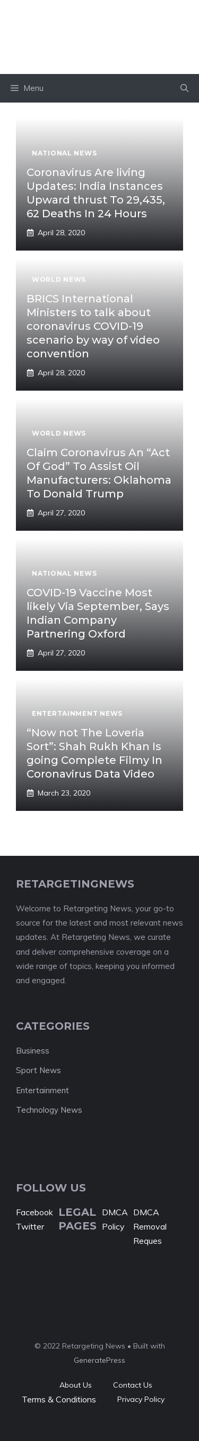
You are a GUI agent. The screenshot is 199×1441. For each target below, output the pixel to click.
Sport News (38, 1070)
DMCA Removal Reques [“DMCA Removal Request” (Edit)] (150, 1226)
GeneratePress (99, 1360)
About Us (75, 1385)
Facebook (34, 1212)
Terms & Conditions (59, 1399)
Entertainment (42, 1090)
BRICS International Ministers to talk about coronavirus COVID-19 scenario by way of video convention (93, 326)
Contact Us (132, 1385)
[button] (184, 88)
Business (32, 1051)
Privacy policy (141, 1399)
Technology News (49, 1110)
